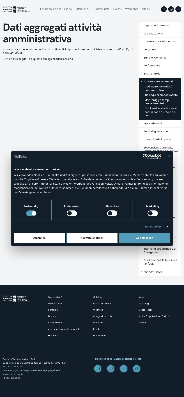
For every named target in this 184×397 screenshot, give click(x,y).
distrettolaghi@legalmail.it (47, 370)
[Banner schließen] (169, 156)
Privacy (52, 316)
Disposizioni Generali (156, 25)
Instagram (110, 368)
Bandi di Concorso (155, 57)
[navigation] (178, 9)
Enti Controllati (153, 73)
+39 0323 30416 (14, 366)
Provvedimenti (153, 123)
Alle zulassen (144, 237)
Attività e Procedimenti (158, 81)
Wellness (98, 309)
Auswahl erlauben (92, 237)
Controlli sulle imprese (157, 139)
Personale (150, 49)
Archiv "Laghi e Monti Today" (154, 316)
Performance (152, 65)
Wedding (144, 303)
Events (117, 9)
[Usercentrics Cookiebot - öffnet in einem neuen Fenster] (145, 156)
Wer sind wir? (55, 297)
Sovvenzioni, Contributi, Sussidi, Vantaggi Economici (161, 149)
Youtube (123, 368)
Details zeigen (154, 226)
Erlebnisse (82, 9)
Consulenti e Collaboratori (160, 41)
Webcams (131, 9)
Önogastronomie (102, 316)
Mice (141, 297)
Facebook (97, 368)
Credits (142, 322)
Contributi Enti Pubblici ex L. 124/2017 (161, 262)
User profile (171, 9)
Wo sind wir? (55, 303)
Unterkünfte (102, 9)
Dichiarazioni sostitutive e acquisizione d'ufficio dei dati (161, 112)
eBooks (146, 9)
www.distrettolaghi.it (13, 374)
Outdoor (97, 297)
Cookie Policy (55, 322)
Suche (164, 9)
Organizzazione (153, 33)
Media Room (146, 309)
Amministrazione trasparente (64, 329)
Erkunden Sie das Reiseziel (56, 9)
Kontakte (53, 309)
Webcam (98, 322)
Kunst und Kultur (102, 303)
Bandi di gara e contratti (159, 131)
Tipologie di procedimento (161, 95)
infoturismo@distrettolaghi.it (17, 370)
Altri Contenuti (153, 271)
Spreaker (136, 368)
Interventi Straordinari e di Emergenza (160, 250)
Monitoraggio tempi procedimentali (157, 101)
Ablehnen (39, 237)
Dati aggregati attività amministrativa (158, 88)
